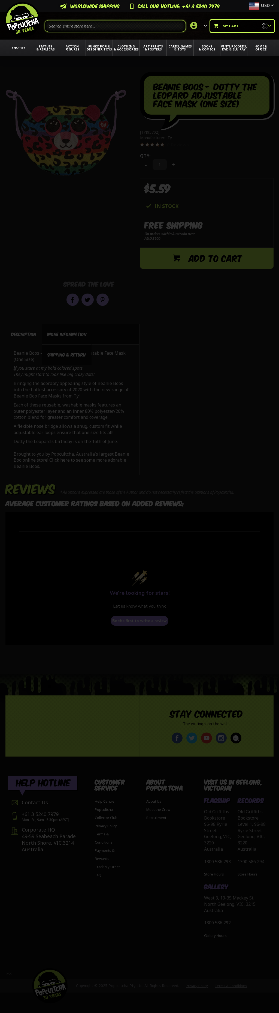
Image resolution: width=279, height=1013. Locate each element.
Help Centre (104, 801)
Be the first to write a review (139, 619)
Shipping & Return (66, 353)
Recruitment (156, 817)
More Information (67, 333)
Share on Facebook (72, 300)
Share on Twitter (87, 300)
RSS (8, 973)
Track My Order (107, 866)
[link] (198, 26)
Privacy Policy (106, 825)
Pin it (102, 300)
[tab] (23, 332)
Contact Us (35, 802)
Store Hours (214, 874)
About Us (153, 801)
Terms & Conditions (231, 985)
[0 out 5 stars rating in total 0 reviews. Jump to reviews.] (164, 145)
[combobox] (115, 26)
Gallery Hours (215, 935)
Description (23, 333)
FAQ (98, 874)
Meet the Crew (158, 809)
